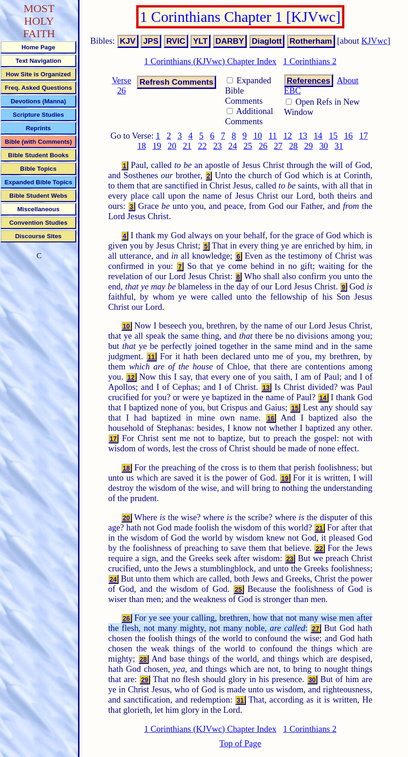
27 (278, 146)
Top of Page (240, 743)
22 (202, 146)
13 (302, 136)
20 (172, 146)
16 (348, 136)
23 (217, 146)
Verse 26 (121, 85)
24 (232, 146)
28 (293, 146)
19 (156, 146)
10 (257, 136)
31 (339, 146)
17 (363, 136)
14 (318, 136)
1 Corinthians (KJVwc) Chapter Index (210, 61)
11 (273, 136)
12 (287, 136)
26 (263, 146)
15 (333, 136)
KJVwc (375, 41)
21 (187, 146)
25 (247, 146)
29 (308, 146)
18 (142, 146)
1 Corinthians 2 (309, 61)
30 (323, 146)
